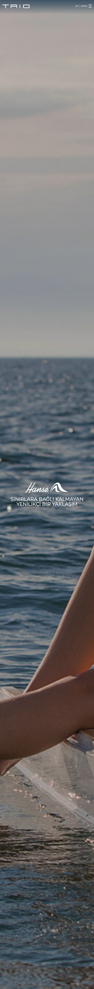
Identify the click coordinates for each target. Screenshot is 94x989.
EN (76, 6)
